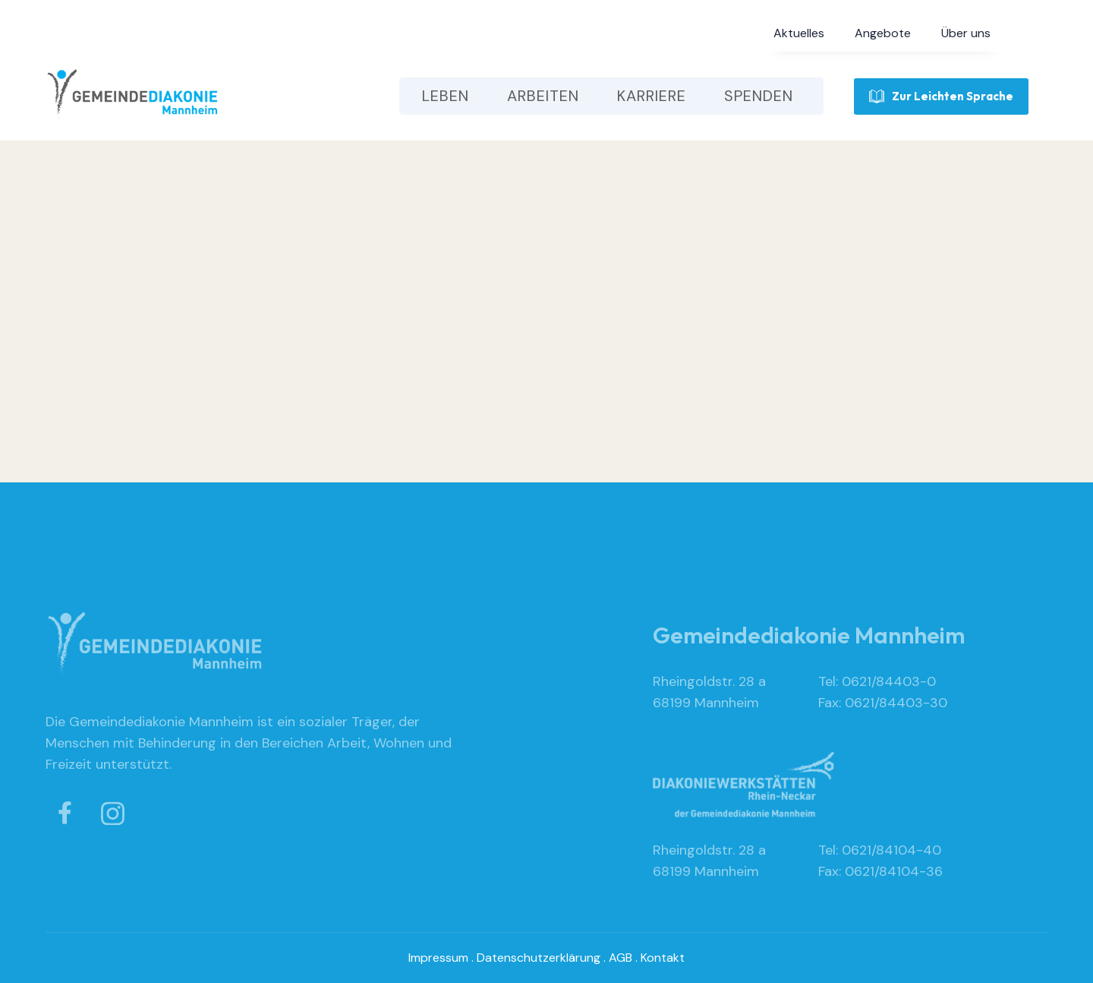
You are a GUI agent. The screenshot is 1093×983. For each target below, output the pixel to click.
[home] (133, 96)
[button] (798, 33)
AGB (620, 958)
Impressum (438, 958)
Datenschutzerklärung (538, 958)
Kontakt (663, 958)
